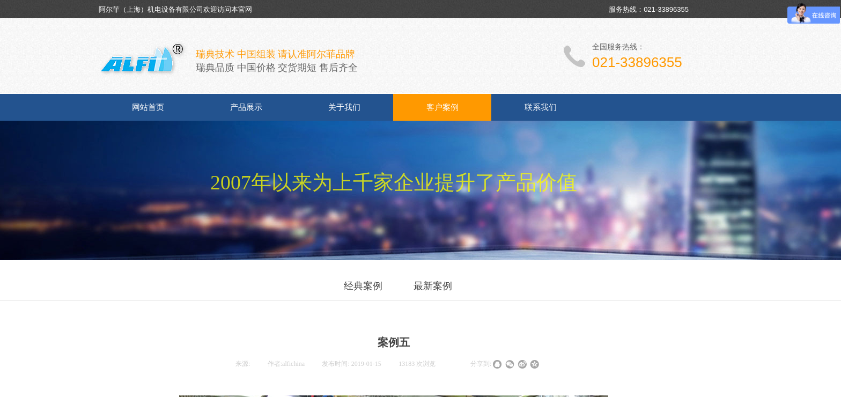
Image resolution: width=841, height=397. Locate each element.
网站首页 (148, 107)
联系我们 (541, 107)
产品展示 (246, 107)
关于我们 (344, 107)
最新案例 (433, 286)
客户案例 (442, 107)
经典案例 (363, 286)
